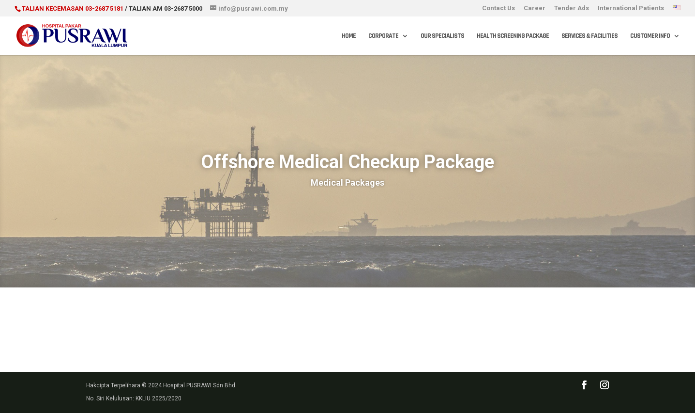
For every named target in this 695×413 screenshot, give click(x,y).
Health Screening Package (513, 36)
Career (534, 8)
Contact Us (498, 8)
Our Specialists (442, 36)
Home (349, 36)
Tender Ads (571, 8)
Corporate (383, 36)
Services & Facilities (589, 36)
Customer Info (650, 36)
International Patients (631, 8)
